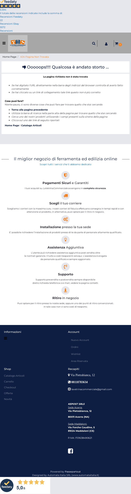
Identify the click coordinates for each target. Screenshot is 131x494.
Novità (8, 399)
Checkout (10, 387)
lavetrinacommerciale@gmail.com (91, 389)
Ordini (74, 347)
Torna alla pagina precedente (30, 109)
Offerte (8, 393)
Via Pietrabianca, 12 (83, 375)
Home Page (9, 56)
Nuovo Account (80, 340)
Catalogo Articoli (31, 125)
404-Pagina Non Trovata (34, 56)
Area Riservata (79, 361)
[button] (93, 43)
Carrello (9, 381)
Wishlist (75, 354)
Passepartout (73, 471)
